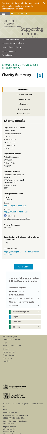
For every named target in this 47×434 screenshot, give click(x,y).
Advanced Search (23, 291)
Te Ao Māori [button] (7, 55)
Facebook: (11, 216)
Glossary (27, 327)
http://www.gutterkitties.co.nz (15, 212)
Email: (6, 203)
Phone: (6, 197)
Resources (27, 321)
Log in (27, 316)
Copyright (6, 361)
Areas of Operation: (12, 225)
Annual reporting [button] (9, 51)
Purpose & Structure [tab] (24, 94)
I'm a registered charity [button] (12, 47)
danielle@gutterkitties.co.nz (15, 206)
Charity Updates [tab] (24, 109)
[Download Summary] (40, 75)
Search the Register (23, 288)
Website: (7, 209)
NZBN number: (10, 140)
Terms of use (7, 358)
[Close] (44, 3)
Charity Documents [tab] (24, 114)
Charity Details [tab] (23, 90)
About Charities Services (12, 346)
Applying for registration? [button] (13, 43)
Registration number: (12, 134)
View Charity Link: (11, 249)
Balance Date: (9, 163)
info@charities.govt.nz (11, 412)
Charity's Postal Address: (14, 175)
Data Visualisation (23, 295)
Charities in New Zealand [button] (13, 39)
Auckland (7, 228)
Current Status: (10, 146)
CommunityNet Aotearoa (12, 340)
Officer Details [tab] (24, 104)
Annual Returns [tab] (24, 99)
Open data (23, 305)
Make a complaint (9, 352)
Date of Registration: (12, 157)
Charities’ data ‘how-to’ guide (23, 302)
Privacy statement (9, 355)
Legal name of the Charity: (14, 128)
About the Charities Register (23, 298)
